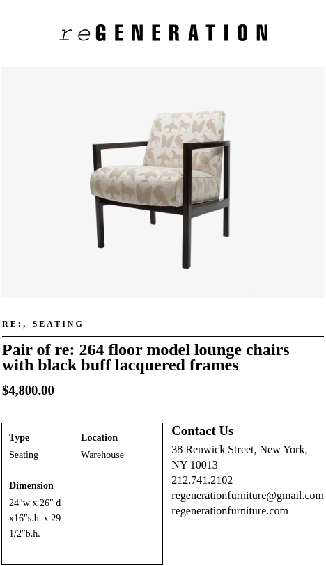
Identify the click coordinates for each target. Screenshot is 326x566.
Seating (58, 324)
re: (12, 324)
